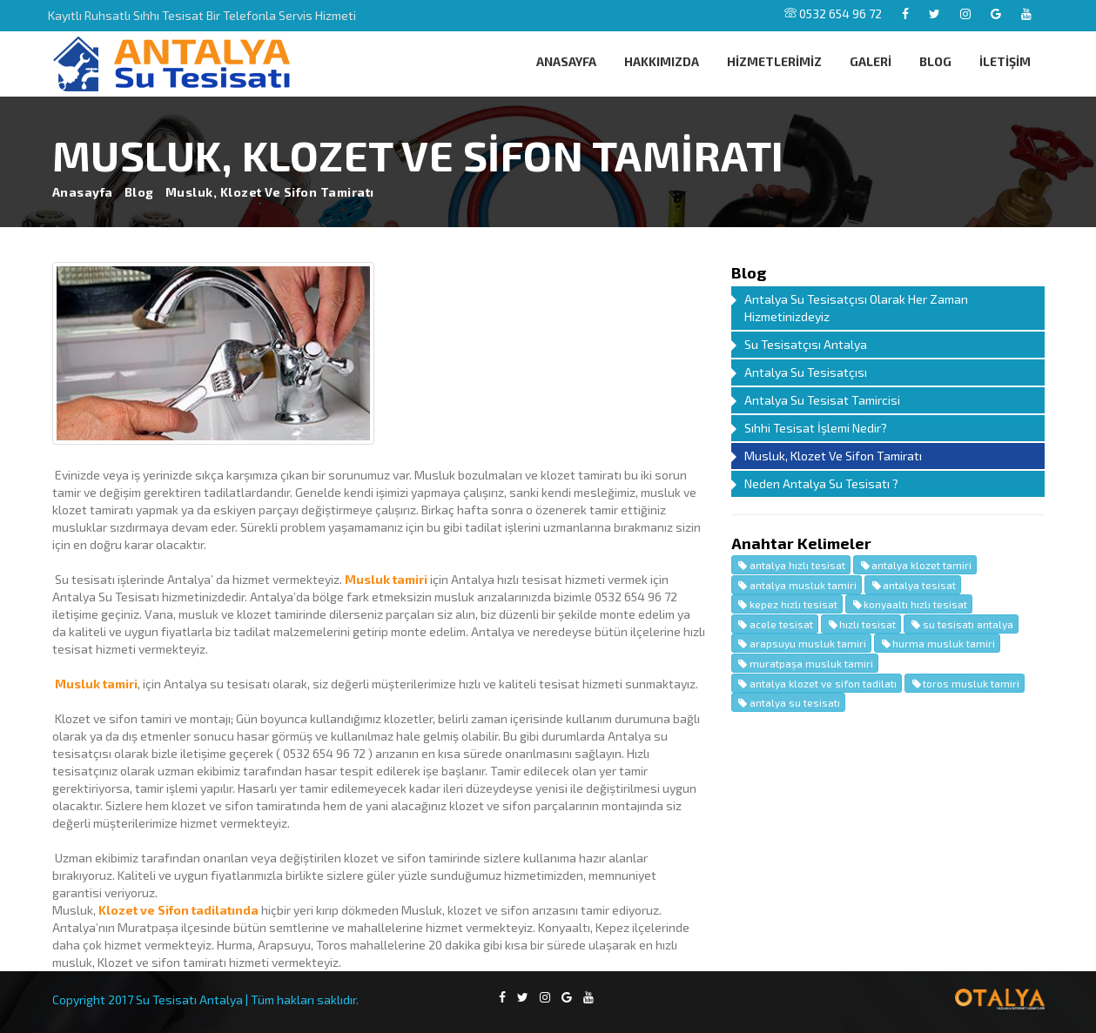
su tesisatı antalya (960, 624)
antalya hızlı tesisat (790, 565)
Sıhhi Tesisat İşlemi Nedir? (815, 427)
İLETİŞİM (1005, 61)
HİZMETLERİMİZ (774, 61)
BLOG (935, 61)
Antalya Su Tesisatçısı (805, 372)
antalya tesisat (913, 585)
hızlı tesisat (861, 624)
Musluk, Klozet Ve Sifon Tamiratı (833, 455)
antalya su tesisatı (788, 702)
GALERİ (870, 61)
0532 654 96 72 (833, 13)
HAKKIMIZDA (661, 61)
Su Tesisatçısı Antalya (805, 344)
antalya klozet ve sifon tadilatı (816, 683)
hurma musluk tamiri (937, 643)
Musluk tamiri (386, 579)
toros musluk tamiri (964, 683)
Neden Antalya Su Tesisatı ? (821, 483)
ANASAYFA (566, 61)
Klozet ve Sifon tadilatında (178, 909)
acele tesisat (774, 624)
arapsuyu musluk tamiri (801, 643)
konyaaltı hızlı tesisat (909, 604)
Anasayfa (82, 191)
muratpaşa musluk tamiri (804, 663)
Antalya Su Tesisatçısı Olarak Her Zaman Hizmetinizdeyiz (856, 308)
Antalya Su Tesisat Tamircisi (822, 399)
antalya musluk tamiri (796, 585)
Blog (139, 191)
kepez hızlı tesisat (786, 604)
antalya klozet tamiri (915, 565)
